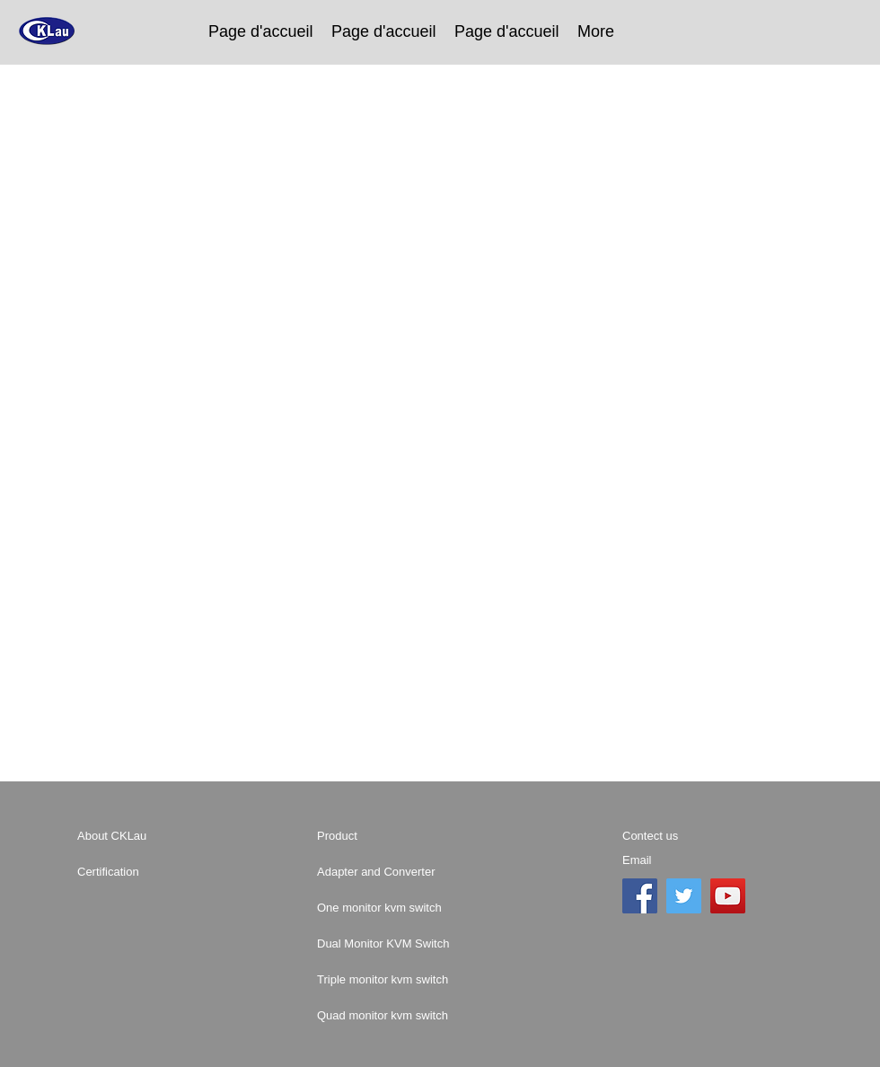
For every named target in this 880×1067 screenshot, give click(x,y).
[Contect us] (696, 836)
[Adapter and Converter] (404, 872)
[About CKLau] (141, 836)
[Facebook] (639, 895)
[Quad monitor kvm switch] (443, 1016)
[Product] (380, 836)
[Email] (686, 860)
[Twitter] (683, 895)
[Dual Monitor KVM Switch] (435, 944)
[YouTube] (727, 895)
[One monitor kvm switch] (437, 908)
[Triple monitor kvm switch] (443, 980)
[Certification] (141, 872)
